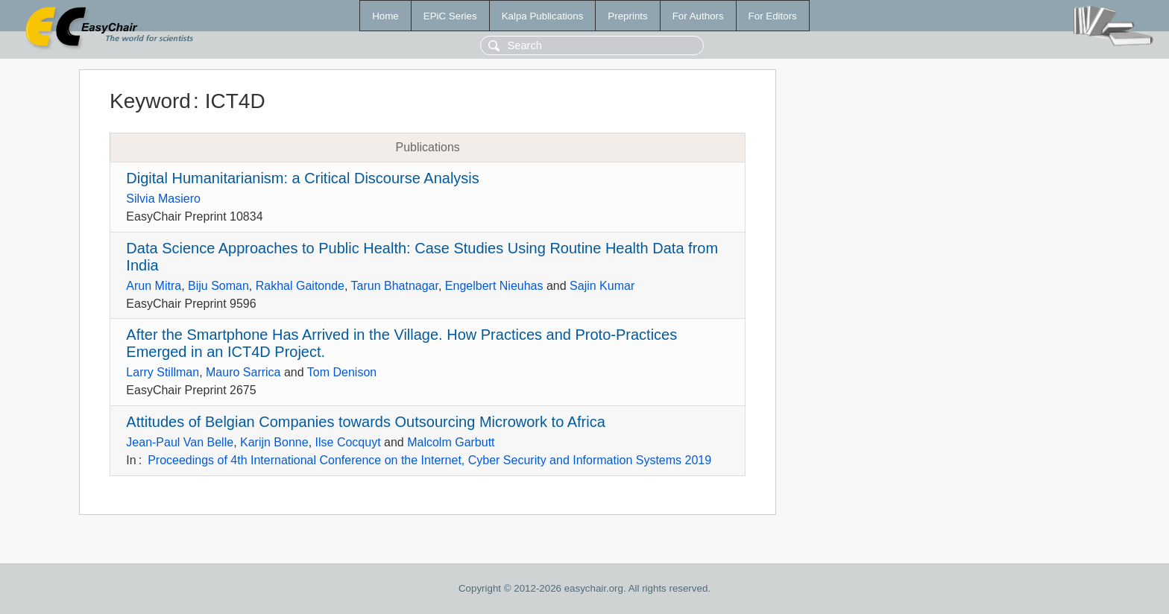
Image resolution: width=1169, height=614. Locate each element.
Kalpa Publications (543, 16)
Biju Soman (218, 285)
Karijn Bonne (274, 442)
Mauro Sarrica (243, 372)
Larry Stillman (162, 372)
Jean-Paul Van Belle (179, 442)
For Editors (773, 16)
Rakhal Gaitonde (300, 285)
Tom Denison (341, 372)
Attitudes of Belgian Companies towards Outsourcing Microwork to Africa (365, 422)
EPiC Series (450, 16)
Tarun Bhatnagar (394, 285)
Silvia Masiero (163, 198)
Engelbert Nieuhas (494, 285)
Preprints (627, 16)
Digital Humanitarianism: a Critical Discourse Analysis (302, 178)
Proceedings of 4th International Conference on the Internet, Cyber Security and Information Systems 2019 (429, 460)
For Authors (698, 16)
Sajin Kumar (602, 285)
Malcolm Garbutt (450, 442)
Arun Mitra (153, 285)
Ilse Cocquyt (348, 442)
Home (385, 16)
